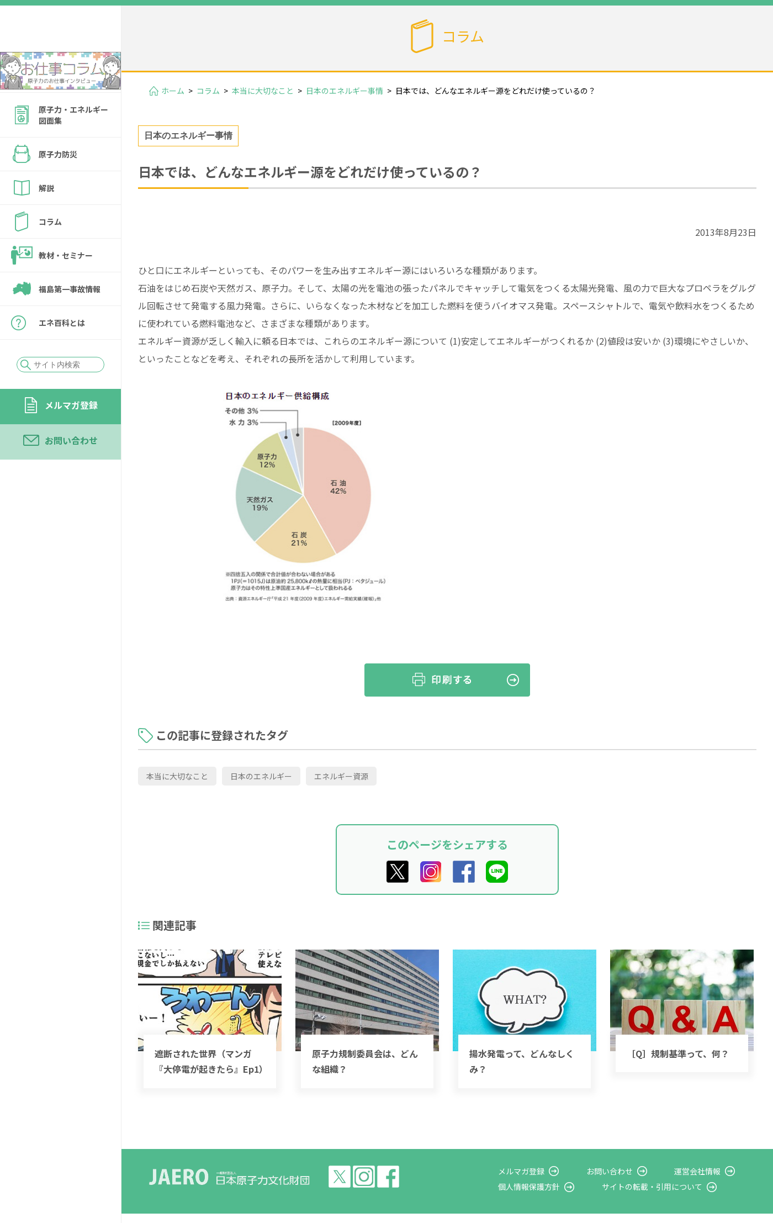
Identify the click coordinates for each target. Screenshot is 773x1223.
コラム (50, 251)
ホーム (172, 90)
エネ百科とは (62, 352)
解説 (46, 217)
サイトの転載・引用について (673, 1186)
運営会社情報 (708, 1171)
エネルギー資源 (341, 776)
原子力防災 (58, 183)
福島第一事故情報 (69, 318)
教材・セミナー (66, 285)
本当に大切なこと (263, 90)
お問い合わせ (71, 470)
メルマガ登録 (71, 434)
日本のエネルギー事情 (344, 90)
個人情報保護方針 (561, 1186)
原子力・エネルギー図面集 (73, 145)
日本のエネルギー (261, 776)
